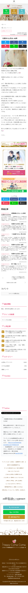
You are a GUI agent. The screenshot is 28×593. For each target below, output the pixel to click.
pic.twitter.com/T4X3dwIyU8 (11, 453)
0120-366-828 (14, 516)
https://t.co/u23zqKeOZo (14, 451)
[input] (14, 328)
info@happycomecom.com (14, 587)
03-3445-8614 (10, 585)
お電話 (22, 12)
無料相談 (14, 12)
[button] (25, 329)
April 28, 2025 (19, 462)
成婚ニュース (14, 378)
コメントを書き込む (14, 302)
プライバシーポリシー (14, 568)
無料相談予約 (14, 526)
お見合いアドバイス (6, 39)
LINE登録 (6, 12)
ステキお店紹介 (14, 375)
